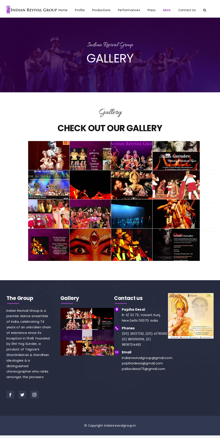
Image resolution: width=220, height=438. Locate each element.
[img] (191, 294)
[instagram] (34, 394)
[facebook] (10, 394)
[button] (204, 10)
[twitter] (22, 394)
